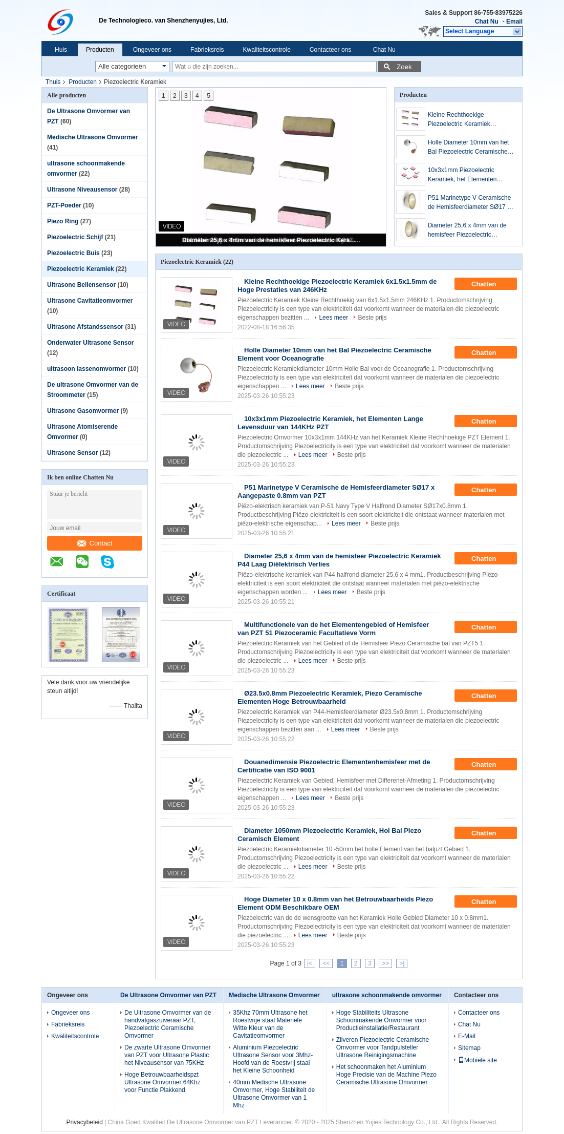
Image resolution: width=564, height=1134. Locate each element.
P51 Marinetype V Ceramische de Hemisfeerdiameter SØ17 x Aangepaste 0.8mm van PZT (469, 203)
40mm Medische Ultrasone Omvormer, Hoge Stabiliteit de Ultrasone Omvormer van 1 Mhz (274, 1094)
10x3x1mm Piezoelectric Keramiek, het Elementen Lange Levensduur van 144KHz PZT (471, 175)
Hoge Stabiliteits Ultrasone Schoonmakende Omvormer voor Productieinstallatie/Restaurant (381, 1020)
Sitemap (469, 1048)
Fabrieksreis (207, 49)
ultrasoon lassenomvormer (86, 368)
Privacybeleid (84, 1122)
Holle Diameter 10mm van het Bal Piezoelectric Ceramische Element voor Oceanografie (468, 147)
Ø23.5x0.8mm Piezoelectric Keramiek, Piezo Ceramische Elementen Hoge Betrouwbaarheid (329, 697)
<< (326, 963)
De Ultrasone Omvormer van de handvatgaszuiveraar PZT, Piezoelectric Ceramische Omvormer (167, 1024)
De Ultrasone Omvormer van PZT (168, 995)
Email (514, 21)
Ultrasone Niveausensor (82, 189)
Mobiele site (477, 1060)
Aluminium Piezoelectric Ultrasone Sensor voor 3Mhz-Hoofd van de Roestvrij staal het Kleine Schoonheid (273, 1059)
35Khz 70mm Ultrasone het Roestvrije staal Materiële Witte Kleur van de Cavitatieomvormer (270, 1024)
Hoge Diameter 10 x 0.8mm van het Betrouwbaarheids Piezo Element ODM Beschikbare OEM (335, 903)
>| (401, 963)
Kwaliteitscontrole (266, 49)
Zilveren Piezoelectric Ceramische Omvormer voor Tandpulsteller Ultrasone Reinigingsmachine (382, 1047)
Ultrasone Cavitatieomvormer (90, 300)
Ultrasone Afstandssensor (85, 326)
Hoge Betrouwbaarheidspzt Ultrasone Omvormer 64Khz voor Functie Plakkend (162, 1082)
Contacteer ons (330, 49)
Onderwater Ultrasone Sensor (90, 342)
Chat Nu (486, 21)
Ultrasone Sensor (72, 452)
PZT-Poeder (64, 205)
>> (385, 963)
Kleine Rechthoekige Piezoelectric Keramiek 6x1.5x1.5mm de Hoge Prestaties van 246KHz (459, 120)
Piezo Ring (62, 221)
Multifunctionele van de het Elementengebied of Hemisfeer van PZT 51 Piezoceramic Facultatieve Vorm (333, 629)
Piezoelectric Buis (73, 253)
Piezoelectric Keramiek (80, 268)
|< (309, 963)
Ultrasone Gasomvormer (83, 410)
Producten (100, 49)
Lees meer (333, 317)
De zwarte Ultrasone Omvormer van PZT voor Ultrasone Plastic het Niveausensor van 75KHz (167, 1055)
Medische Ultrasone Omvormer (92, 137)
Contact (95, 543)
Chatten (490, 284)
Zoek (404, 67)
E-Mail (466, 1036)
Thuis (53, 82)
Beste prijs (372, 317)
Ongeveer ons (152, 49)
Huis (61, 49)
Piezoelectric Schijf (75, 237)
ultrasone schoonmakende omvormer (387, 995)
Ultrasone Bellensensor (81, 284)
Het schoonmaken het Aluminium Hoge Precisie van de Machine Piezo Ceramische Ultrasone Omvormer (386, 1074)
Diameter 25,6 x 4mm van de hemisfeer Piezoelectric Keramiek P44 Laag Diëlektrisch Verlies (271, 240)
